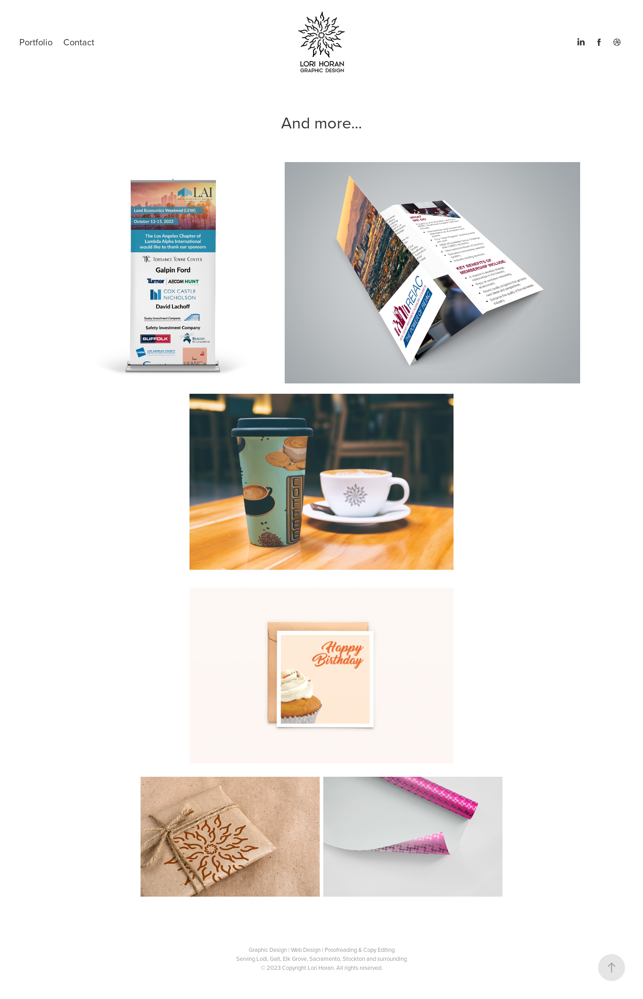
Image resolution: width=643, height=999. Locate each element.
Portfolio (36, 41)
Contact (78, 41)
